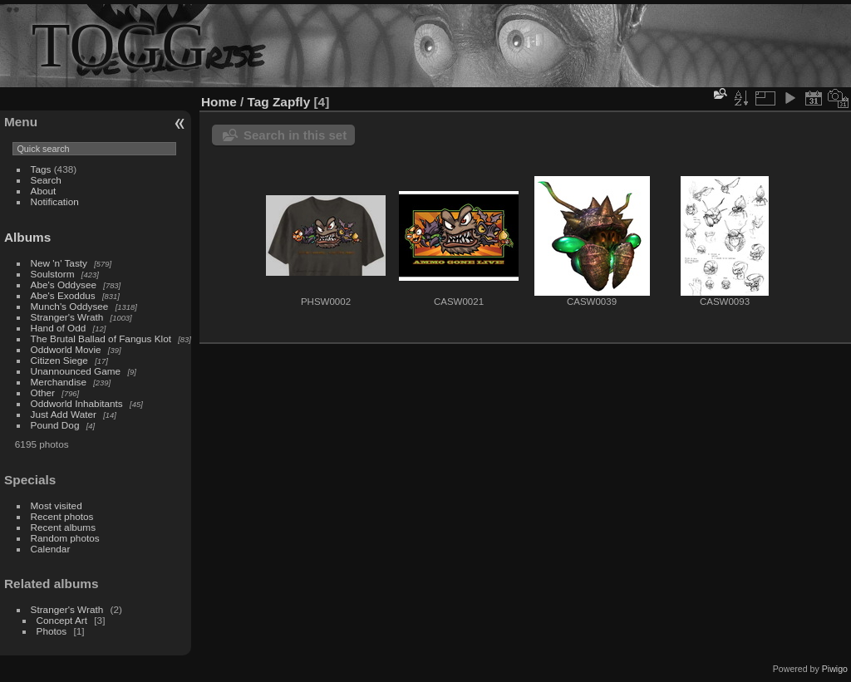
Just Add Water (63, 414)
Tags (41, 169)
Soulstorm (53, 273)
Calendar (51, 548)
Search (46, 179)
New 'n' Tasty (59, 263)
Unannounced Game (76, 371)
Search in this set (295, 135)
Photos (52, 631)
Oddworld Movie (66, 349)
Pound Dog (55, 425)
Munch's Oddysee (70, 306)
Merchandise (58, 381)
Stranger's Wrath (67, 317)
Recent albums (63, 527)
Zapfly (291, 102)
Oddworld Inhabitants (77, 403)
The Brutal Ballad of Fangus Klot (101, 338)
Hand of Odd (58, 327)
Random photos (65, 537)
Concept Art (62, 620)
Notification (55, 201)
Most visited (56, 505)
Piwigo (835, 669)
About (44, 190)
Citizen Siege (59, 360)
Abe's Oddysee (63, 284)
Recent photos (62, 516)
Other (43, 392)
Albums (27, 237)
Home (219, 102)
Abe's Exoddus (63, 295)
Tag (258, 102)
